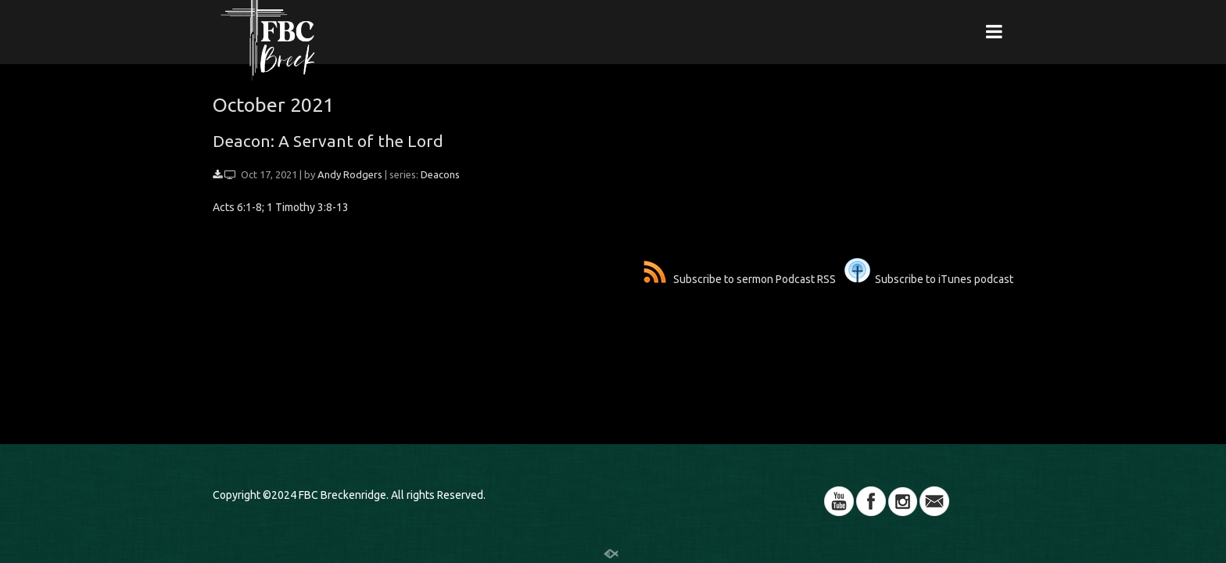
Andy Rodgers (349, 174)
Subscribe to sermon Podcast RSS (739, 279)
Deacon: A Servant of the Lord (328, 140)
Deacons (440, 174)
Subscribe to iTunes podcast (928, 279)
